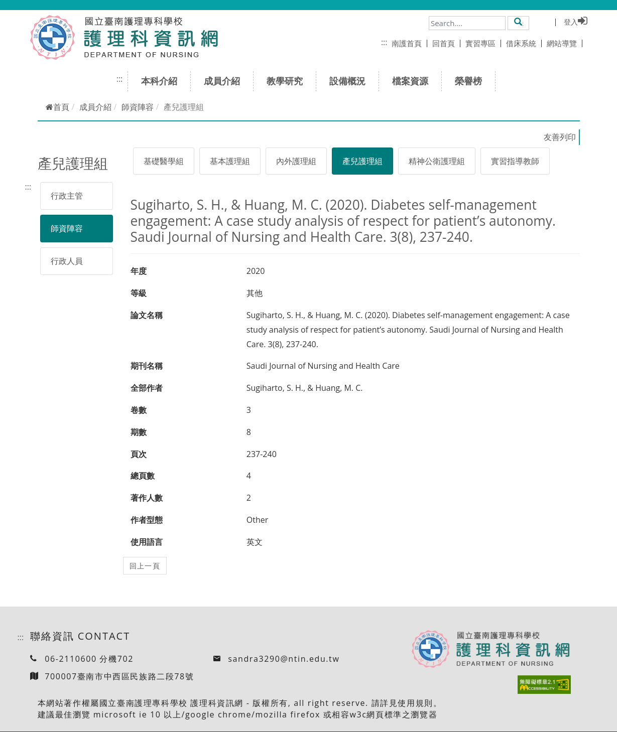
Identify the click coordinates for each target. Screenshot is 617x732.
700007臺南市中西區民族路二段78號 (119, 676)
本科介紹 (162, 81)
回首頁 (446, 43)
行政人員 (67, 260)
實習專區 (483, 43)
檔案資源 (413, 81)
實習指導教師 (515, 161)
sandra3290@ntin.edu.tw (283, 658)
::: (384, 42)
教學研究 (288, 81)
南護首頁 (409, 43)
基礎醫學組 (164, 161)
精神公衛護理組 (437, 161)
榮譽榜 (471, 81)
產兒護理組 (362, 161)
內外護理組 (296, 161)
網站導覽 (564, 43)
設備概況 (350, 81)
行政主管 (67, 195)
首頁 (57, 106)
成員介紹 (225, 81)
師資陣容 (137, 106)
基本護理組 (230, 161)
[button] (518, 22)
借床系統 (524, 43)
